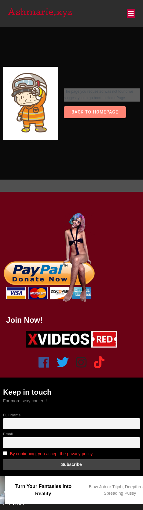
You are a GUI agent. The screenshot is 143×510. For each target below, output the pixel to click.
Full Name (11, 415)
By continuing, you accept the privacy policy (51, 453)
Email (8, 434)
